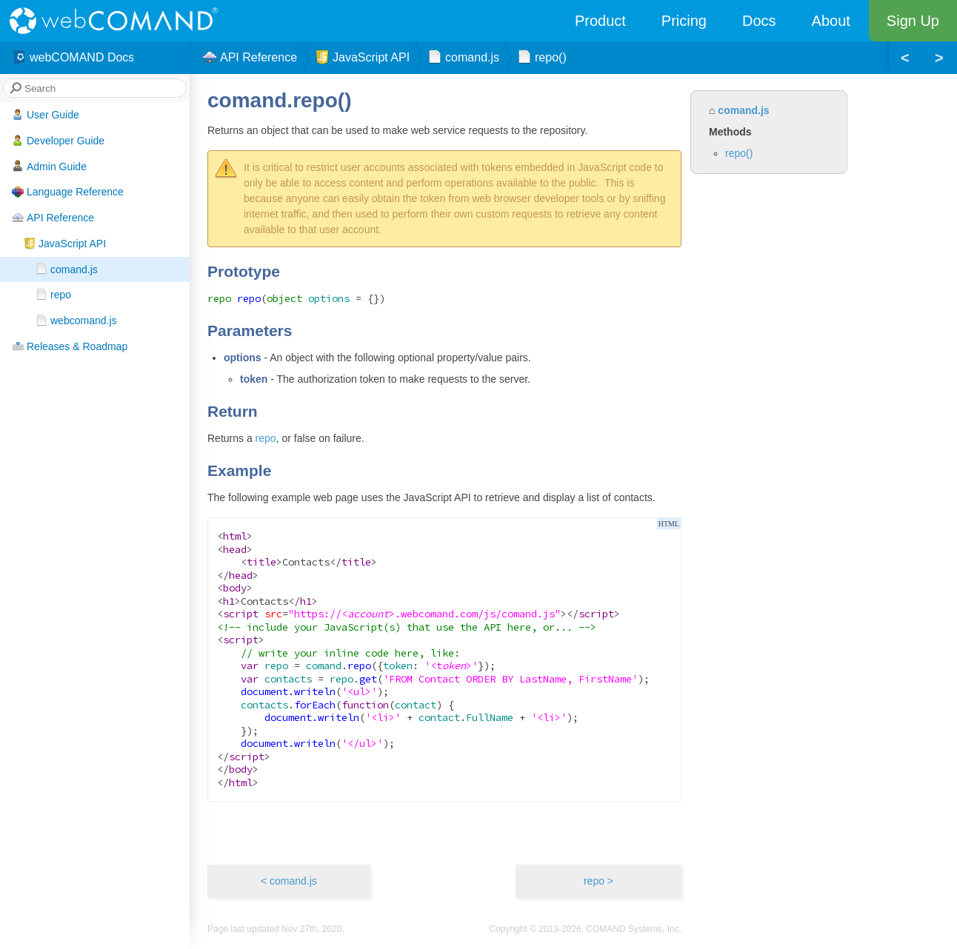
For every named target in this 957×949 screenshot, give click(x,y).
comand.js (67, 269)
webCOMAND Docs (73, 57)
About (831, 21)
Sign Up (913, 21)
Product (600, 21)
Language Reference (68, 192)
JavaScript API (65, 243)
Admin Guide (49, 166)
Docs (759, 21)
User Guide (45, 115)
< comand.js (289, 881)
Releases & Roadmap (69, 346)
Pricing (684, 21)
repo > (598, 881)
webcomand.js (76, 320)
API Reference (53, 218)
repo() (739, 153)
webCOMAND (118, 20)
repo (53, 295)
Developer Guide (58, 141)
